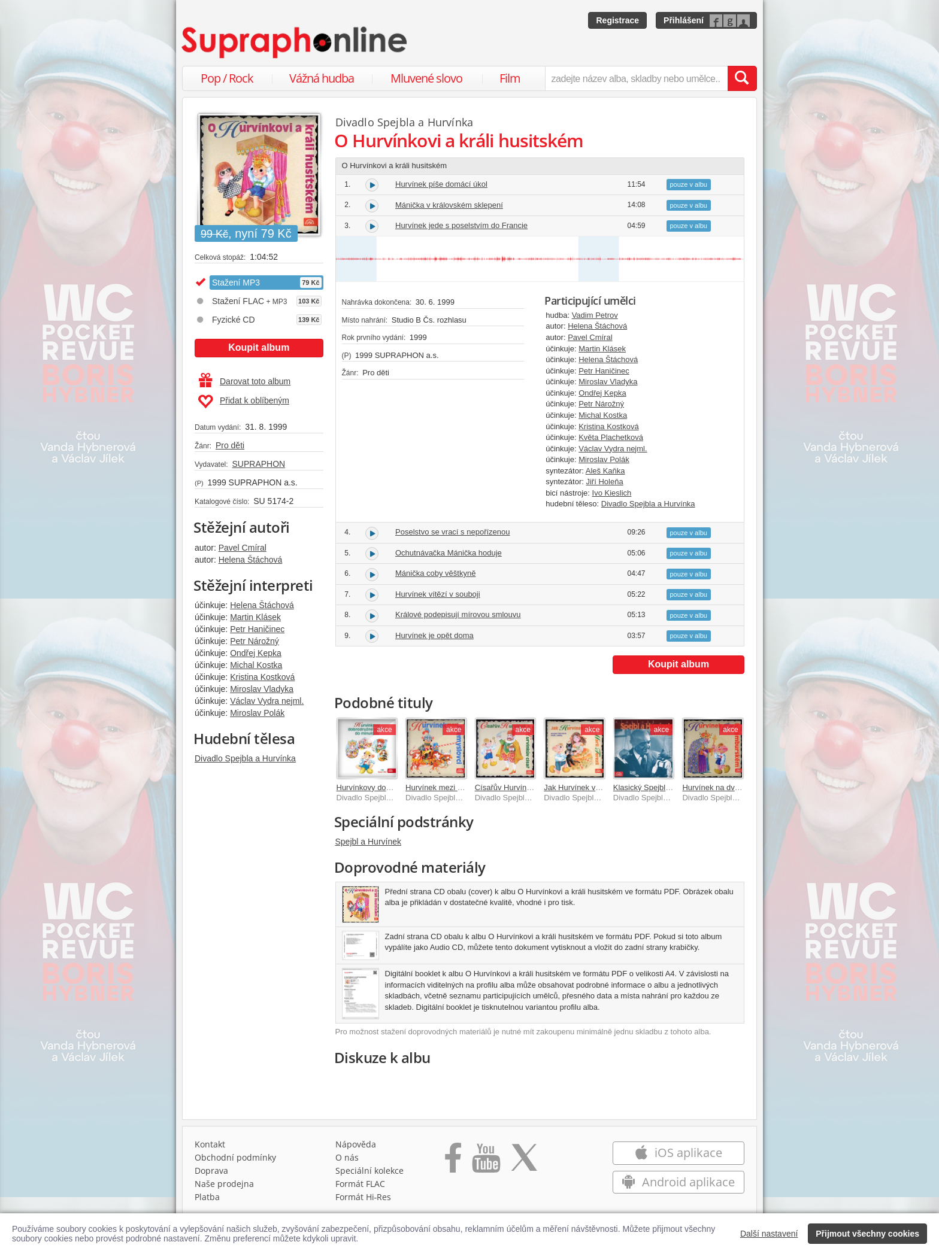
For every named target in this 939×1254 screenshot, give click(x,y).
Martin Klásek (255, 617)
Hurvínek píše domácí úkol (441, 184)
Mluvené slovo (426, 78)
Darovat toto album (244, 381)
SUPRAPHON (258, 464)
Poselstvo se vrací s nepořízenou (452, 531)
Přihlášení (684, 20)
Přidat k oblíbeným (243, 401)
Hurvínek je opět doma (434, 635)
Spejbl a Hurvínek (368, 841)
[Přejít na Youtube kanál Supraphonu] (486, 1161)
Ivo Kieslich (612, 492)
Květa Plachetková (610, 437)
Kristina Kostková (262, 677)
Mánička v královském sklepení (449, 205)
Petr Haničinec (257, 629)
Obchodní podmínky (235, 1157)
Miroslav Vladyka (261, 689)
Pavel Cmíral (242, 547)
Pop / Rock (227, 78)
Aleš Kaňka (605, 470)
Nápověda (355, 1144)
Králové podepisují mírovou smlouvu (458, 614)
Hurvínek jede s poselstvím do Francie (461, 225)
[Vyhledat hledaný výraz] (742, 78)
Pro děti (230, 445)
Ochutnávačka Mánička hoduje (448, 552)
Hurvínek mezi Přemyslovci (452, 787)
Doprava (211, 1170)
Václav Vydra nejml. (267, 701)
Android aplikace (678, 1182)
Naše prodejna (224, 1183)
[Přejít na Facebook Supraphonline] (453, 1161)
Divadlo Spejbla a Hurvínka (245, 758)
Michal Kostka (256, 665)
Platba (207, 1197)
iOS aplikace (678, 1152)
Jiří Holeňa (604, 481)
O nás (347, 1157)
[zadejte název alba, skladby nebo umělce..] (636, 78)
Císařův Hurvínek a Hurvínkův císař (536, 787)
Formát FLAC (360, 1183)
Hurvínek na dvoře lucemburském (740, 787)
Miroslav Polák (257, 713)
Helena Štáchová (251, 559)
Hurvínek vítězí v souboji (437, 594)
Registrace (617, 20)
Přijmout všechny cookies (867, 1233)
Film (509, 78)
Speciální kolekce (369, 1170)
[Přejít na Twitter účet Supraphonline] (524, 1161)
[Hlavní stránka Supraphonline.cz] (295, 42)
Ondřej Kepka (255, 653)
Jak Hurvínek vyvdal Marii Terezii (600, 787)
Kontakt (210, 1144)
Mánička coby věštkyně (435, 573)
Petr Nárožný (254, 641)
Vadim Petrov (595, 315)
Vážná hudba (321, 78)
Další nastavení (769, 1233)
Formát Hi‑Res (363, 1197)
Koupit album (258, 347)
